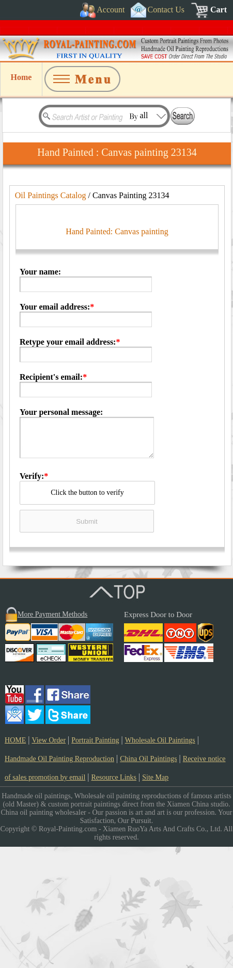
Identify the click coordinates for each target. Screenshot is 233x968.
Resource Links (113, 898)
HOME (15, 861)
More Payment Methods (52, 735)
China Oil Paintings (148, 880)
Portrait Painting (95, 861)
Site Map (155, 898)
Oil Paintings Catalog (50, 195)
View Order (49, 861)
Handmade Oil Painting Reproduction (59, 880)
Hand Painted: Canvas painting (117, 352)
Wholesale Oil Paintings (160, 861)
